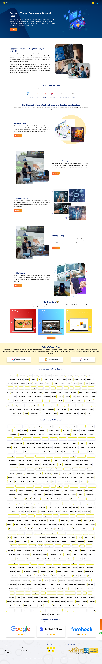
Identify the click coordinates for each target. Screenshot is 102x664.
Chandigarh (44, 597)
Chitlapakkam (33, 430)
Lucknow (18, 610)
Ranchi (76, 597)
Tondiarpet (56, 473)
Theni (18, 554)
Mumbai (78, 601)
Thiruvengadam (49, 546)
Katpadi (44, 584)
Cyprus (41, 383)
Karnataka (83, 597)
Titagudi (60, 486)
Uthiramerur (11, 503)
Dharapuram (44, 571)
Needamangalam (13, 563)
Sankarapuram (64, 498)
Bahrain (90, 375)
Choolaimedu (42, 430)
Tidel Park (39, 473)
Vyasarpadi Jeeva (79, 473)
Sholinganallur (20, 456)
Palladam (66, 571)
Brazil (64, 379)
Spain (58, 409)
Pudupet (89, 468)
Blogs (6, 655)
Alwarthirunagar (48, 426)
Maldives (68, 396)
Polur (34, 580)
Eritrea (80, 383)
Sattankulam (43, 567)
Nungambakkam (26, 447)
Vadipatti (65, 511)
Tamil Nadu (67, 605)
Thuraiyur (75, 554)
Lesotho (94, 392)
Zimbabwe (68, 413)
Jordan (46, 392)
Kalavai (15, 537)
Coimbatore (24, 481)
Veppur (66, 486)
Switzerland (84, 409)
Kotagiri (85, 520)
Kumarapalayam (53, 520)
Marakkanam (72, 584)
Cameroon (9, 383)
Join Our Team (23, 647)
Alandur (32, 426)
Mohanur (26, 520)
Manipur (85, 601)
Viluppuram (48, 588)
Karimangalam (91, 486)
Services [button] (63, 3)
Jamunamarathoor (15, 580)
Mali (74, 396)
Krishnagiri (33, 511)
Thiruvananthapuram (43, 601)
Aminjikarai (64, 426)
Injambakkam (91, 430)
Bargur (27, 511)
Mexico (11, 400)
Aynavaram (29, 464)
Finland (21, 388)
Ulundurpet (81, 498)
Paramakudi (21, 533)
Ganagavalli (42, 537)
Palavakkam (41, 447)
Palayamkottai (26, 571)
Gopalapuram (75, 430)
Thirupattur (64, 541)
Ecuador (69, 383)
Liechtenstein (21, 396)
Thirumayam (76, 528)
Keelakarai (29, 533)
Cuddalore (38, 486)
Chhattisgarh (12, 597)
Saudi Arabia (86, 405)
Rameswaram (61, 533)
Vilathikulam (12, 567)
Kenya (60, 392)
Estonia (87, 383)
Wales (88, 413)
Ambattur (56, 426)
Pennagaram (29, 490)
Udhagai (23, 524)
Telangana (75, 605)
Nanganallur (90, 443)
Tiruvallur (75, 575)
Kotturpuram (17, 439)
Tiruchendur (52, 567)
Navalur (9, 447)
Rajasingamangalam (39, 533)
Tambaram (49, 456)
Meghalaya (92, 601)
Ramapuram (11, 477)
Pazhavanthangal (73, 447)
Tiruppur (73, 571)
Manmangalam (42, 507)
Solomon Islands (35, 409)
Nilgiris (72, 520)
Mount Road (47, 443)
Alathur (29, 524)
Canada (16, 383)
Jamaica (34, 392)
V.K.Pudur (89, 546)
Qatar (66, 405)
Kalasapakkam (26, 580)
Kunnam (36, 524)
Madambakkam (72, 439)
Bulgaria (76, 379)
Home (6, 647)
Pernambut (51, 584)
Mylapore (74, 443)
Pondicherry (45, 614)
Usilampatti (31, 516)
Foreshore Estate (78, 464)
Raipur (19, 597)
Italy (23, 392)
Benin (39, 379)
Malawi (54, 396)
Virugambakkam (73, 460)
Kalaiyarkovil (81, 541)
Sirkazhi (56, 516)
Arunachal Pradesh (70, 593)
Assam (79, 593)
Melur (71, 511)
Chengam (70, 580)
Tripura (90, 605)
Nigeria (8, 405)
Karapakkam (32, 434)
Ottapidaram (90, 563)
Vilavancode (19, 507)
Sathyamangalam (19, 498)
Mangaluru (26, 601)
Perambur (82, 447)
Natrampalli (40, 558)
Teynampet (57, 456)
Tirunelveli (35, 571)
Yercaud (18, 541)
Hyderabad (83, 605)
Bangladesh (12, 379)
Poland (53, 405)
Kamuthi (91, 528)
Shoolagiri (20, 511)
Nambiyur (10, 498)
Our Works (76, 3)
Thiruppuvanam (22, 546)
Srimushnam (30, 486)
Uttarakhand (26, 610)
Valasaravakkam (47, 460)
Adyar (25, 426)
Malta (78, 396)
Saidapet (59, 451)
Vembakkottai (19, 593)
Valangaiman (57, 563)
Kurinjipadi (46, 486)
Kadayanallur (66, 546)
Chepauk (24, 430)
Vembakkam (62, 580)
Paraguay (34, 405)
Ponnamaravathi (13, 528)
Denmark (48, 383)
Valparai (83, 481)
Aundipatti (92, 550)
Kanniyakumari (38, 503)
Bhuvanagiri (91, 481)
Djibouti (55, 383)
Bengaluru (91, 597)
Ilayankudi (72, 541)
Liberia (8, 396)
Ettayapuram (66, 563)
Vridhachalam (74, 486)
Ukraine (26, 413)
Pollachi (77, 481)
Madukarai (41, 481)
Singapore (11, 409)
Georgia (34, 388)
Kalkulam (84, 503)
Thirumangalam (81, 456)
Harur (36, 490)
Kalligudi (77, 511)
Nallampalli (13, 490)
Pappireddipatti (44, 490)
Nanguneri (81, 567)
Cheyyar (47, 580)
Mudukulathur (12, 533)
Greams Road (14, 468)
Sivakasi (28, 593)
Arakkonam (78, 533)
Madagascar (47, 396)
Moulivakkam (56, 443)
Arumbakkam (81, 426)
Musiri (61, 554)
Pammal (65, 447)
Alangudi (30, 528)
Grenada (60, 388)
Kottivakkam (41, 434)
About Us (7, 650)
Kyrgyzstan (73, 392)
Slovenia (26, 409)
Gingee (65, 584)
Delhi (66, 610)
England (76, 413)
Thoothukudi (30, 567)
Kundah (16, 524)
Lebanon (87, 392)
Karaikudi (47, 541)
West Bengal (35, 610)
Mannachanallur (53, 554)
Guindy (83, 430)
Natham (65, 490)
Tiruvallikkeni (48, 473)
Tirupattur (47, 558)
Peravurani (47, 550)
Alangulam (57, 546)
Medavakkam (19, 443)
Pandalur (9, 524)
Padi (34, 447)
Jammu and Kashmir (81, 610)
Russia (78, 405)
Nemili (85, 533)
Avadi (9, 430)
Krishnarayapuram (66, 507)
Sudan (70, 409)
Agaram (22, 464)
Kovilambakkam (27, 439)
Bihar (84, 593)
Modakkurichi (48, 494)
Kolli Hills (19, 520)
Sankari (32, 541)
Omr (92, 460)
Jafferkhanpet (22, 434)
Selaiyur (91, 451)
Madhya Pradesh (55, 601)
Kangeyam (51, 571)
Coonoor (79, 520)
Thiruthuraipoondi (24, 563)
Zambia (61, 413)
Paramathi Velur (64, 520)
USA (42, 413)
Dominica (62, 383)
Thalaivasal (63, 537)
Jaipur (54, 605)
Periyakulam (12, 554)
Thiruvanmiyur (91, 456)
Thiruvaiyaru (84, 550)
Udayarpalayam (43, 477)
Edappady (25, 541)
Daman (71, 610)
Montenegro (39, 400)
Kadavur (57, 507)
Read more (17, 135)
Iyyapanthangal (12, 434)
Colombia (23, 383)
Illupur (86, 524)
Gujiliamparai (88, 490)
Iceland (84, 388)
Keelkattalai (57, 434)
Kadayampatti (72, 537)
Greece (53, 388)
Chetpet (45, 464)
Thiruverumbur (30, 558)
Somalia (43, 409)
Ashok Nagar (91, 426)
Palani (19, 494)
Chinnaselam (37, 498)
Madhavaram (53, 439)
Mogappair (39, 443)
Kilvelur (72, 516)
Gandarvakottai (38, 528)
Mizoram (12, 605)
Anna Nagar (73, 426)
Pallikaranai (57, 447)
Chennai (10, 426)
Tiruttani (54, 575)
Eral (37, 567)
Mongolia (31, 400)
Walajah (29, 537)
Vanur (31, 588)
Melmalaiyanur (81, 584)
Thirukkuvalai (90, 516)
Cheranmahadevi (72, 567)
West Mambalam (84, 460)
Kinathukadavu (68, 481)
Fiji (16, 388)
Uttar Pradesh (10, 610)
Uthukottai (82, 575)
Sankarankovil (32, 546)
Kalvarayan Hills (55, 498)
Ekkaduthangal (65, 430)
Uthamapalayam (37, 554)
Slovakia (19, 409)
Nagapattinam (80, 516)
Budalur (55, 550)
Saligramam (67, 451)
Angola (49, 375)
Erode (33, 494)
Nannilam (41, 563)
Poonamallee (19, 451)
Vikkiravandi (39, 588)
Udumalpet (14, 575)
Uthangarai (50, 511)
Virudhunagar (80, 588)
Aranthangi (61, 524)
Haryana (36, 597)
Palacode (21, 490)
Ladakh (52, 614)
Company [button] (69, 3)
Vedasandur (26, 494)
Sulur (53, 481)
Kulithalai (75, 507)
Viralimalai (22, 528)
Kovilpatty (81, 563)
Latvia (80, 392)
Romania (73, 405)
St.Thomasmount (40, 456)
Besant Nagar (16, 430)
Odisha (26, 605)
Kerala (33, 601)
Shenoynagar (11, 456)
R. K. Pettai (46, 575)
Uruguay (48, 413)
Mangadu (11, 443)
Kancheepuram (91, 498)
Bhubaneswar (33, 605)
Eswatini (93, 383)
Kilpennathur (78, 580)
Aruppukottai (56, 588)
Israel (28, 392)
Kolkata (43, 610)
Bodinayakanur (26, 554)
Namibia (61, 400)
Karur (34, 507)
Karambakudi (58, 528)
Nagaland (19, 605)
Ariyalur (19, 477)
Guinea (66, 388)
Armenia (63, 375)
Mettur (80, 537)
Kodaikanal (79, 490)
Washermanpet (90, 473)
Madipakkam (63, 439)
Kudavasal (33, 563)
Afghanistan (22, 375)
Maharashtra (70, 601)
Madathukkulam (89, 571)
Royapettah (43, 451)
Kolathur (91, 434)
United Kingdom (34, 413)
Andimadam (26, 477)
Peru (40, 405)
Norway (15, 405)
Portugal (60, 405)
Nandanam (81, 443)
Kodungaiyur (50, 468)
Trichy (13, 558)
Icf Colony (22, 468)
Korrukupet (58, 468)
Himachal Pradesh (54, 597)
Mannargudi (87, 558)
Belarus (27, 379)
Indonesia (91, 388)
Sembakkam (84, 451)
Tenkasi (82, 546)
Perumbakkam (91, 447)
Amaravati (60, 593)
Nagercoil (47, 503)
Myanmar (54, 400)
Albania (30, 375)
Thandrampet (87, 580)
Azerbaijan (83, 375)
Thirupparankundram (14, 516)
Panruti (53, 486)
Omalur (86, 537)
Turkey (13, 413)
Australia (70, 375)
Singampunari (55, 541)
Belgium (33, 379)
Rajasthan (48, 605)
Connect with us (23, 650)
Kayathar (74, 563)
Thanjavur (76, 550)
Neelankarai (16, 447)
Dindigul (58, 490)
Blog (85, 3)
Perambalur (43, 524)
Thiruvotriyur (21, 460)
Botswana (58, 379)
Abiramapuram (13, 464)
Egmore (57, 430)
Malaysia (61, 396)
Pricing (81, 3)
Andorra (43, 375)
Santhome (75, 451)
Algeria (36, 375)
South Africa (51, 409)
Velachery (64, 460)
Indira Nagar (30, 468)
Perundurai (66, 494)
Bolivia (51, 379)
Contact (89, 3)
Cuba (36, 383)
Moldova (17, 400)
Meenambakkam (30, 443)
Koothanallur (79, 558)
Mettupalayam (32, 481)
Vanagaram (56, 460)
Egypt (75, 383)
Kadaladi (84, 528)
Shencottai (74, 546)
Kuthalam (39, 516)
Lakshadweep (91, 610)
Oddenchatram (11, 494)
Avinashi (59, 571)
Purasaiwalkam (34, 451)
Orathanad (68, 550)
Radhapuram (90, 567)
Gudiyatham (37, 584)
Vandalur (10, 481)
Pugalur (50, 507)
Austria (76, 375)
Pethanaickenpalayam (52, 537)
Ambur (54, 558)
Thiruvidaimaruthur (29, 550)
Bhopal (63, 601)
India (11, 375)
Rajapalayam (90, 588)
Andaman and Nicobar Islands (54, 610)
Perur (48, 481)
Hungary (78, 388)
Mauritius (93, 396)
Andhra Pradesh (51, 593)
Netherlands (81, 400)
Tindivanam (91, 584)
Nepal (73, 400)
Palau (27, 405)
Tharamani (65, 456)
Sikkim (60, 605)
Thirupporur (73, 477)
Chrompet (50, 430)
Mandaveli (74, 468)
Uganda (19, 413)
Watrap (43, 593)
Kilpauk (74, 434)
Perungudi (11, 451)
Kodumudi (39, 494)
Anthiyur (74, 494)
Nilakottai (72, 490)
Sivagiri (40, 546)
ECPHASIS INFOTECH (71, 658)
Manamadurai (90, 541)
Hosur (13, 511)
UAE (16, 375)
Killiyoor (92, 503)
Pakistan (22, 405)
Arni (89, 575)
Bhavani (80, 494)
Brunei (69, 379)
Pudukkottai (67, 528)
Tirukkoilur (73, 498)
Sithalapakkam (29, 456)
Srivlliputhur (36, 593)
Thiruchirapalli (20, 558)
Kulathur (93, 524)
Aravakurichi (27, 507)
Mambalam (67, 468)
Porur (26, 451)
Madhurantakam (90, 477)
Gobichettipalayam (89, 494)
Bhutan (45, 379)
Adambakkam (18, 426)
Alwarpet (39, 426)
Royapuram (52, 451)
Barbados (20, 379)
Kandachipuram (13, 588)
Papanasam (19, 550)
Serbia (93, 405)
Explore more (51, 338)
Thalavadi (28, 498)
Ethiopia (11, 388)
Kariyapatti (65, 588)
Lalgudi (45, 554)
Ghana (47, 388)
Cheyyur (81, 477)
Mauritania (85, 396)
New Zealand (90, 400)
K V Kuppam (21, 584)
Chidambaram (10, 486)
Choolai (60, 464)
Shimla (62, 597)
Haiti (72, 388)
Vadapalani (37, 460)
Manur (18, 571)
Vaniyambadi (62, 558)
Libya (14, 396)
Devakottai (39, 541)
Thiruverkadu (12, 460)
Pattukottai (39, 550)
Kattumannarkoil (20, 486)
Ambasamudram (62, 567)
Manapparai (83, 554)
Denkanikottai (91, 507)
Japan (40, 392)
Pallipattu (39, 575)
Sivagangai (13, 546)
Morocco (47, 400)
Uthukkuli (80, 571)
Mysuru (9, 601)
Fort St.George (88, 464)
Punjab (41, 605)
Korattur (9, 439)
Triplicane (64, 473)
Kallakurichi (45, 498)
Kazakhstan (53, 392)
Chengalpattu (52, 477)
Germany (40, 388)
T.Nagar (73, 456)
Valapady (11, 541)
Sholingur (22, 537)
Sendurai (34, 477)
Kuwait (66, 392)
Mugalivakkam (65, 443)
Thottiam (68, 554)
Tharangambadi (64, 516)
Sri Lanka (64, 409)
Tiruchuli (73, 588)
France (27, 388)
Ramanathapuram (51, 533)
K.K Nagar (49, 434)
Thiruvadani (70, 533)
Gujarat (30, 597)
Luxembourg (38, 396)
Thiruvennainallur (23, 588)
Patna (90, 593)
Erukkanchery (68, 464)
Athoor (52, 490)
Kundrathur (45, 439)
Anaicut (29, 584)
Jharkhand (69, 597)
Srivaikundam (21, 567)
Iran (7, 392)
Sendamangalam (43, 520)
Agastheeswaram (69, 503)
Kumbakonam (10, 550)
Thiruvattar (10, 507)
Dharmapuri (83, 486)
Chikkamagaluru (17, 601)
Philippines (46, 405)
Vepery (71, 473)
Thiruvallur (29, 460)
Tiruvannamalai (12, 584)
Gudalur (92, 520)
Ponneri (32, 575)
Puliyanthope (11, 473)
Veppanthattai (52, 524)
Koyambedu (37, 439)
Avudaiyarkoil (69, 524)
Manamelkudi (79, 524)
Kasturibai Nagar (40, 468)
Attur (35, 537)
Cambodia (89, 379)
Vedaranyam (11, 520)
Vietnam (55, 413)
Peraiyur (24, 516)
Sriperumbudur (28, 503)
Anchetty (83, 507)
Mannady (82, 468)
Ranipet (92, 533)
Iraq (12, 392)
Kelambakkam (66, 434)
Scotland (82, 413)
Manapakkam (91, 439)
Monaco (24, 400)
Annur (16, 481)
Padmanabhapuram (57, 503)
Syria (91, 409)
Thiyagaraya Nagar (29, 473)
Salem (92, 537)
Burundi (83, 379)
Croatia (30, 383)
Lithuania (30, 396)
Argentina (55, 375)
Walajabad (19, 503)
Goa (24, 597)
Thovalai (78, 503)
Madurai (58, 511)
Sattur (12, 593)
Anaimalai (59, 481)
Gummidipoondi (24, 575)
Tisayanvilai (12, 571)
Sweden (77, 409)
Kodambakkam (82, 434)
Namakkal (33, 520)
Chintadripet (52, 464)
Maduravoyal (82, 439)
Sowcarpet (19, 473)
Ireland (17, 392)
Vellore (58, 584)
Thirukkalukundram (63, 477)
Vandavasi (53, 580)
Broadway (37, 464)
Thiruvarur (70, 558)
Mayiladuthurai (47, 516)
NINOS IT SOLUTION (52, 658)
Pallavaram (49, 447)
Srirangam (90, 554)
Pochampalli (42, 511)
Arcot (9, 537)
